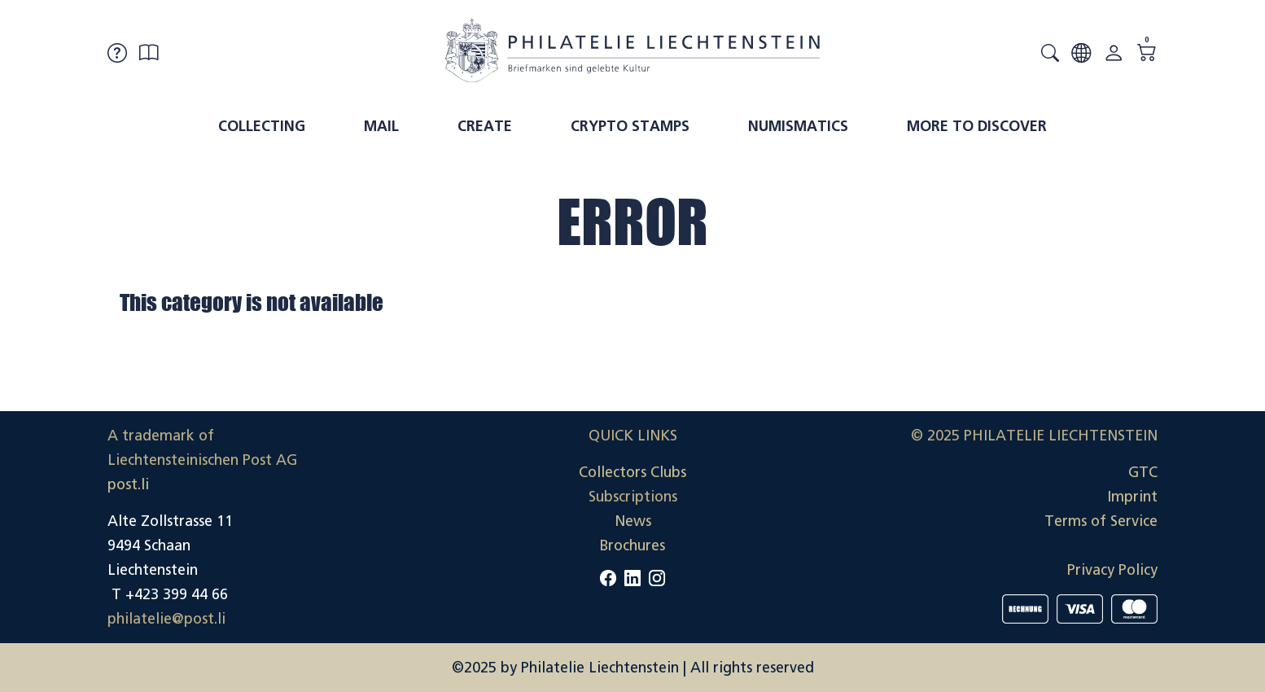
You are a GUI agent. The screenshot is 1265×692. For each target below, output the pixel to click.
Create (484, 126)
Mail (381, 126)
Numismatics (798, 126)
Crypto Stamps (630, 126)
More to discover (977, 126)
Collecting (261, 126)
